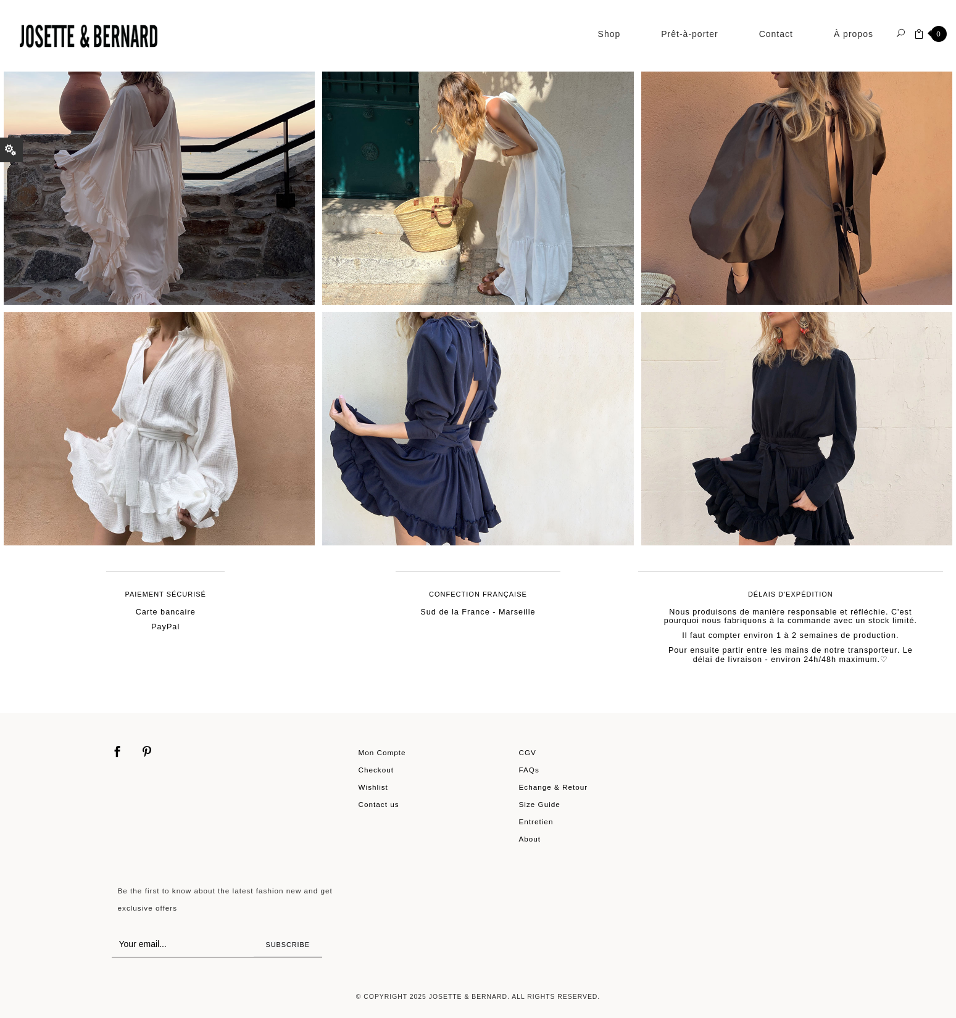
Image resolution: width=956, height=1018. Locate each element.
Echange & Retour (553, 787)
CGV (527, 752)
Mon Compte (382, 752)
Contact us (379, 804)
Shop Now (167, 176)
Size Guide (539, 804)
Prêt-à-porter (689, 34)
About (530, 839)
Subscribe (288, 944)
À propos (853, 34)
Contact (776, 34)
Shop (609, 34)
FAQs (529, 770)
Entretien (536, 821)
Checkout (376, 770)
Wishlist (373, 787)
